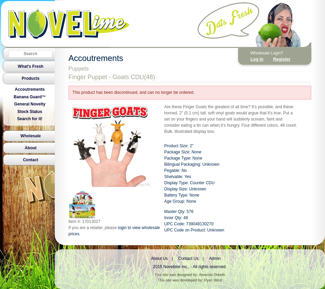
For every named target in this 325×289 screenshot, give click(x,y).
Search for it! (29, 118)
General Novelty (29, 104)
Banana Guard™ (30, 97)
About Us (159, 258)
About (31, 148)
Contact (30, 160)
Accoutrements (29, 89)
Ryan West (213, 280)
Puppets (78, 68)
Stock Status (29, 111)
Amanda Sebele (212, 275)
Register (281, 59)
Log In (256, 59)
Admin (215, 258)
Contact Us (188, 258)
